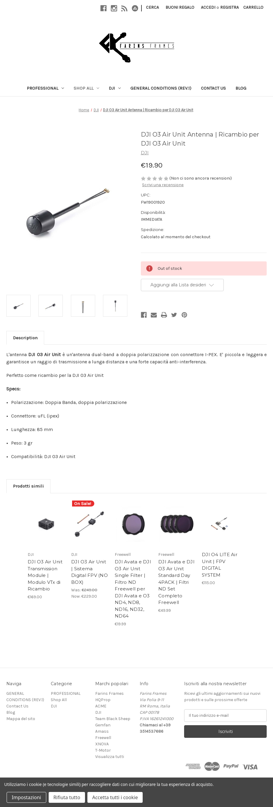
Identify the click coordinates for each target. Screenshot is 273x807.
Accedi (208, 7)
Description (25, 337)
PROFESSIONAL (45, 88)
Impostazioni (26, 797)
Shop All (86, 88)
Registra (229, 7)
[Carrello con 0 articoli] (253, 7)
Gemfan (103, 725)
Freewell (103, 737)
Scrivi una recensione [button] (163, 184)
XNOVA (102, 744)
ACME (100, 706)
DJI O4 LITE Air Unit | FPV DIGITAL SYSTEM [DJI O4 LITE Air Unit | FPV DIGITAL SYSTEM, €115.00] (219, 565)
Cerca (152, 7)
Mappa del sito (20, 718)
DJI (115, 88)
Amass (102, 731)
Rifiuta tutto (66, 797)
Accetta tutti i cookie (115, 797)
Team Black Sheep (112, 718)
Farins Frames (109, 693)
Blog (240, 88)
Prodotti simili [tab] (28, 486)
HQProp (103, 699)
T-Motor (103, 750)
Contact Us (213, 88)
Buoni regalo (179, 7)
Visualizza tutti (109, 756)
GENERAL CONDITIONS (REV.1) (160, 88)
